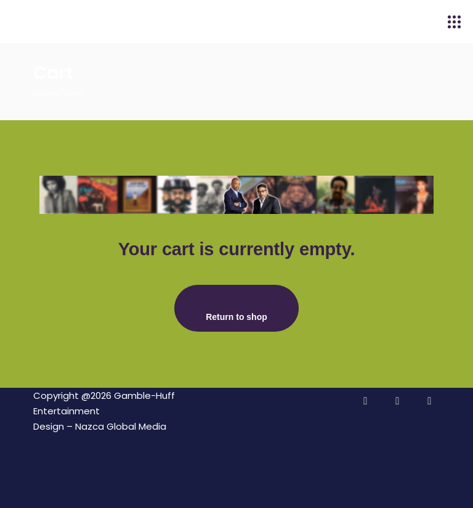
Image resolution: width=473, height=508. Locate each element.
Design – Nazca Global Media (99, 426)
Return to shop (236, 317)
